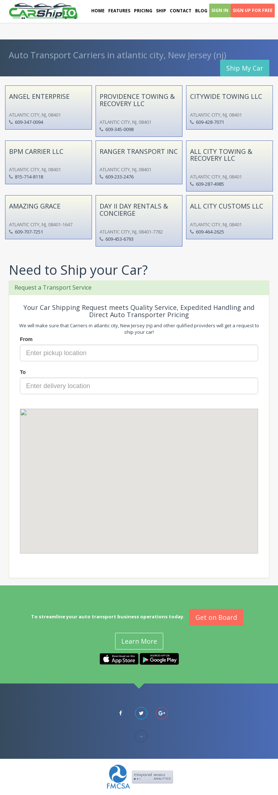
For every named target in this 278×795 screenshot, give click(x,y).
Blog (201, 11)
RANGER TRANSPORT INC (139, 151)
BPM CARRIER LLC (36, 151)
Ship (161, 11)
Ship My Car (244, 68)
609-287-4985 (210, 184)
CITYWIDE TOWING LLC (226, 96)
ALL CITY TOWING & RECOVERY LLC (221, 155)
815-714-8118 (29, 176)
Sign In (219, 10)
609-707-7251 (29, 231)
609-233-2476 (119, 176)
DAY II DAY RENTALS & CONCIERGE (134, 210)
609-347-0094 (29, 122)
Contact (180, 11)
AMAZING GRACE (34, 206)
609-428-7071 (210, 122)
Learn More (139, 641)
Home (98, 11)
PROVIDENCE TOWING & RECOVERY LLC (137, 100)
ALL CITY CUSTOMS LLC (226, 206)
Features (119, 11)
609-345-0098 (119, 129)
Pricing (143, 11)
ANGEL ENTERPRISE (39, 96)
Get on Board (216, 617)
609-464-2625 (210, 231)
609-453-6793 (119, 239)
